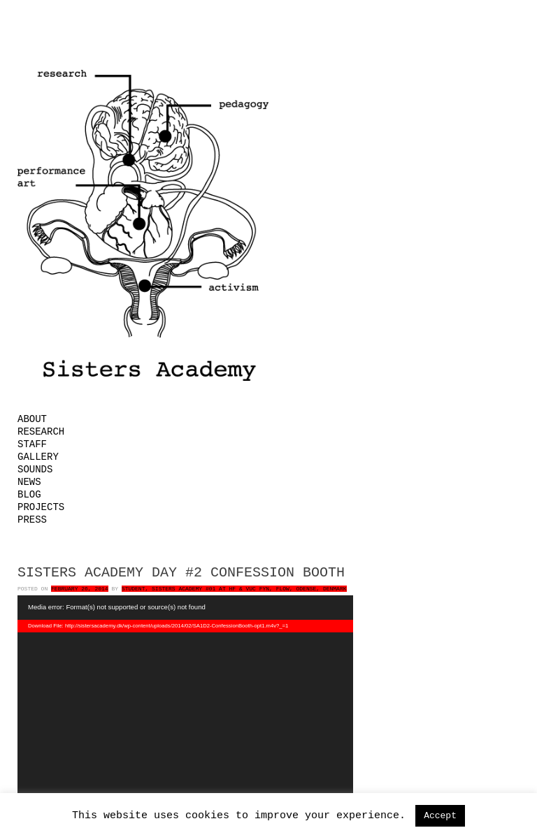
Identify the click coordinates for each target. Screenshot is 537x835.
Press (32, 519)
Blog (29, 494)
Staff (32, 444)
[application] (185, 706)
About (32, 419)
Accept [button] (440, 816)
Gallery (38, 457)
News (29, 482)
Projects (40, 507)
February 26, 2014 (79, 589)
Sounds (34, 469)
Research (40, 431)
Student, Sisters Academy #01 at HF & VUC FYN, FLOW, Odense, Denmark (234, 589)
